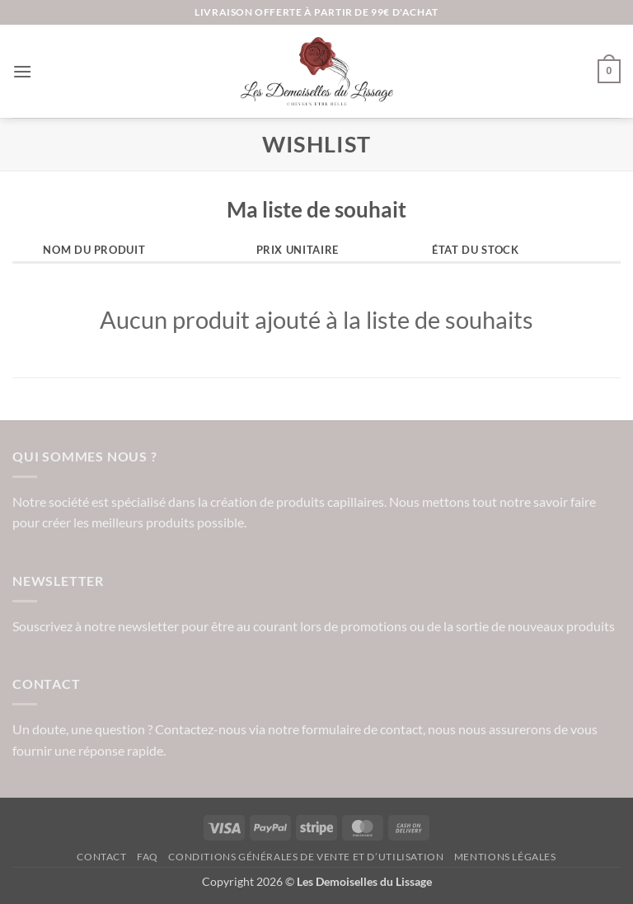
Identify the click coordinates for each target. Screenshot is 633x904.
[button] (22, 71)
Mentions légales (505, 856)
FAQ (147, 856)
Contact (101, 856)
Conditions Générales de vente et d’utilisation (305, 856)
